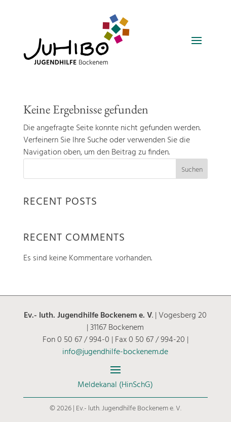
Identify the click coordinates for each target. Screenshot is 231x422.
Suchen (192, 170)
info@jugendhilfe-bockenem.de (115, 352)
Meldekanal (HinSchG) (115, 385)
